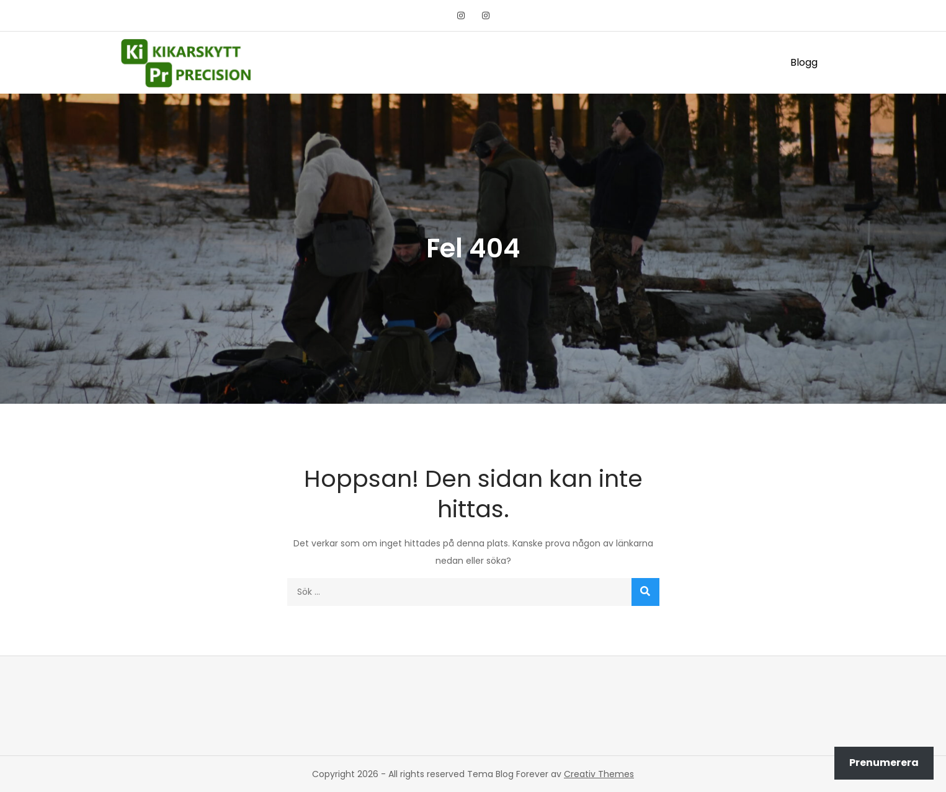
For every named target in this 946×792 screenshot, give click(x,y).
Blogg (804, 62)
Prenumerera (884, 762)
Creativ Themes (599, 774)
